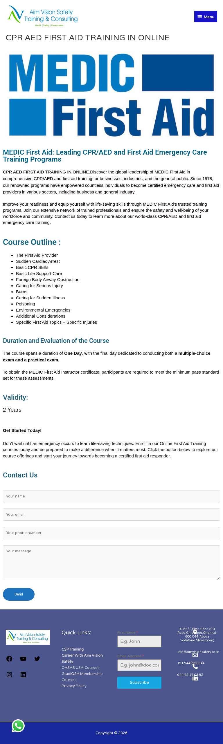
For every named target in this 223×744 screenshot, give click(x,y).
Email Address (130, 656)
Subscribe (139, 682)
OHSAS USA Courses (81, 667)
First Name (127, 633)
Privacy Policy (74, 686)
